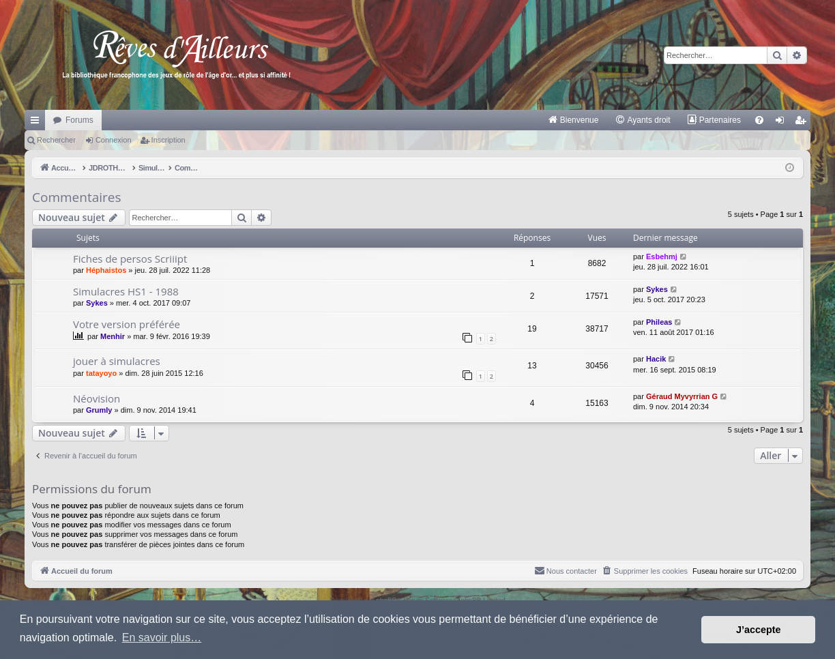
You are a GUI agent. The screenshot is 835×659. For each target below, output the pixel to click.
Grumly (99, 410)
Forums (79, 120)
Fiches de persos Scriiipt (130, 258)
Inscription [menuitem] (803, 122)
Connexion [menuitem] (783, 122)
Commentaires (76, 197)
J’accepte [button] (758, 629)
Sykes (97, 303)
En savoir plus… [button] (162, 637)
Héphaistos (106, 270)
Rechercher (56, 140)
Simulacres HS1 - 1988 (126, 291)
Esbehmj (661, 256)
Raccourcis (37, 122)
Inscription (168, 140)
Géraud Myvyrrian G (682, 396)
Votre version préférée (126, 324)
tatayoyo (101, 373)
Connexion (114, 140)
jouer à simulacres (116, 361)
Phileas (659, 322)
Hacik (656, 359)
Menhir (112, 336)
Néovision (96, 398)
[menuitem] (573, 120)
